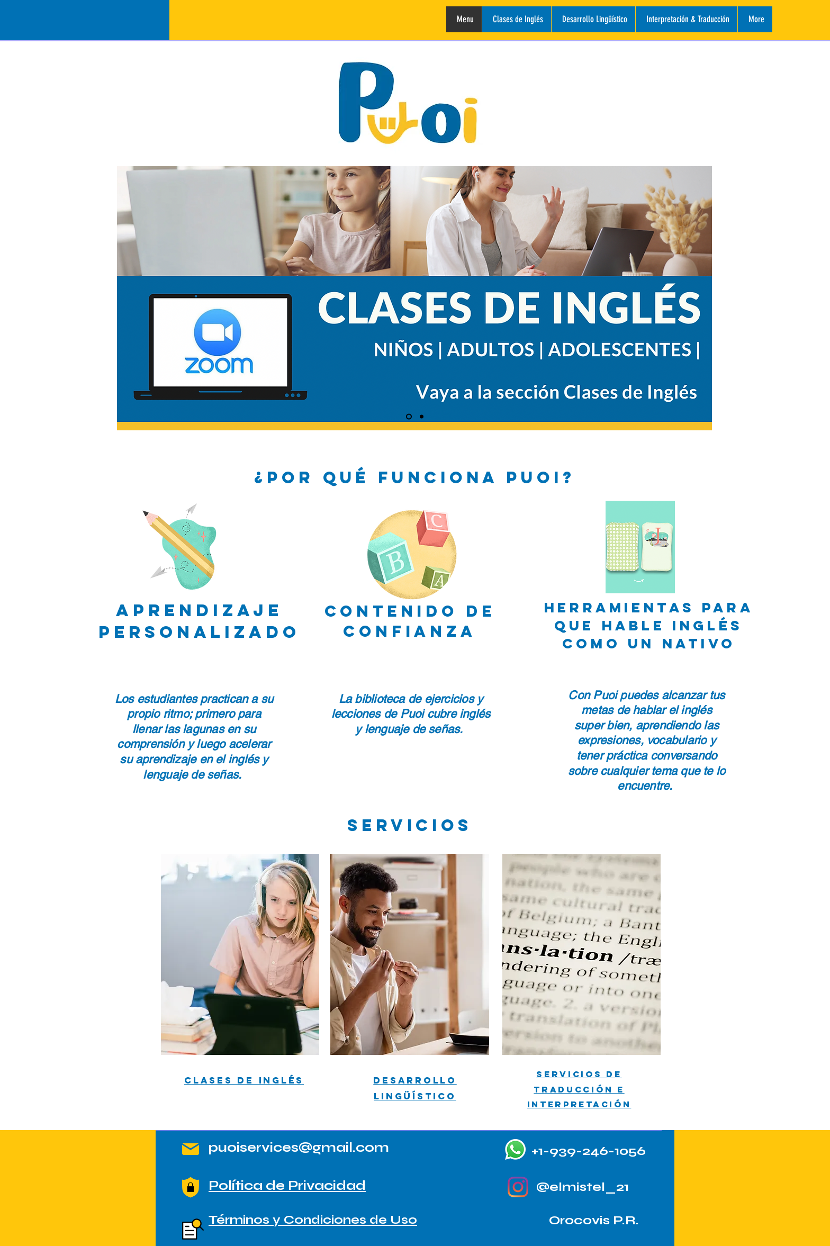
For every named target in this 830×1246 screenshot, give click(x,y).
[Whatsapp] (515, 1149)
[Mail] (190, 1149)
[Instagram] (518, 1187)
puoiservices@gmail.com (299, 1147)
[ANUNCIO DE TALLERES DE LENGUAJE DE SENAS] (421, 417)
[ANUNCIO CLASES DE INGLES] (409, 417)
